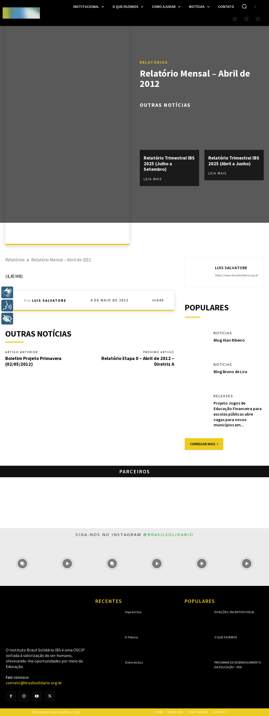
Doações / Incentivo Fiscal (234, 612)
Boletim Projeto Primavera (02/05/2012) (33, 361)
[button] (244, 6)
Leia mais (153, 179)
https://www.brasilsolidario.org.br (236, 275)
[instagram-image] (22, 563)
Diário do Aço (134, 662)
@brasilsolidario (168, 534)
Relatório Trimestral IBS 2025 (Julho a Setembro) (169, 163)
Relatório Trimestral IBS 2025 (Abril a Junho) (233, 161)
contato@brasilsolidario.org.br (34, 683)
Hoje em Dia (133, 612)
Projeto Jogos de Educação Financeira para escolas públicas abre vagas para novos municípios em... (238, 413)
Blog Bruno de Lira (230, 371)
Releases (223, 396)
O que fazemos (225, 637)
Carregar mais (204, 444)
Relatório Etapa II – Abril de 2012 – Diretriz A (137, 361)
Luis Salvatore (49, 300)
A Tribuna (131, 637)
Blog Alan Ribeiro (229, 340)
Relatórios (154, 62)
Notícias (223, 333)
